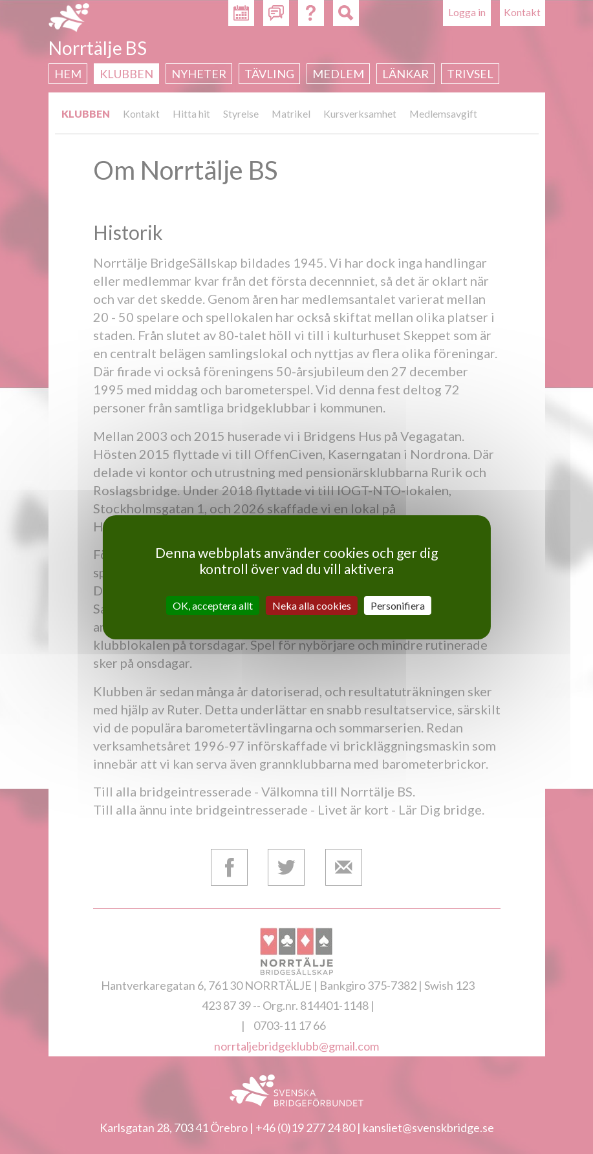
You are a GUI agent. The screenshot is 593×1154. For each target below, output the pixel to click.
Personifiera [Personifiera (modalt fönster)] (398, 605)
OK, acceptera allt (213, 605)
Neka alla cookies (311, 605)
